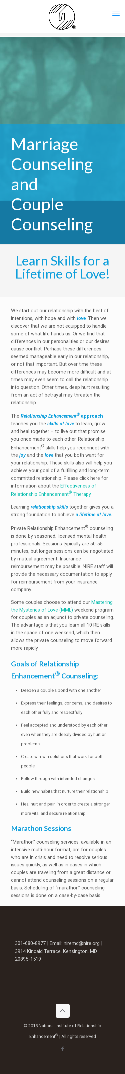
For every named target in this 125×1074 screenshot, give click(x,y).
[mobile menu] (116, 13)
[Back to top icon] (63, 1011)
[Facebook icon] (62, 1049)
